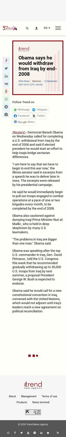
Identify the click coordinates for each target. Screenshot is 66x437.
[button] (6, 60)
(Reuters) (19, 132)
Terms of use (49, 396)
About (12, 396)
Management (28, 396)
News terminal (40, 402)
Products (22, 402)
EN (45, 28)
